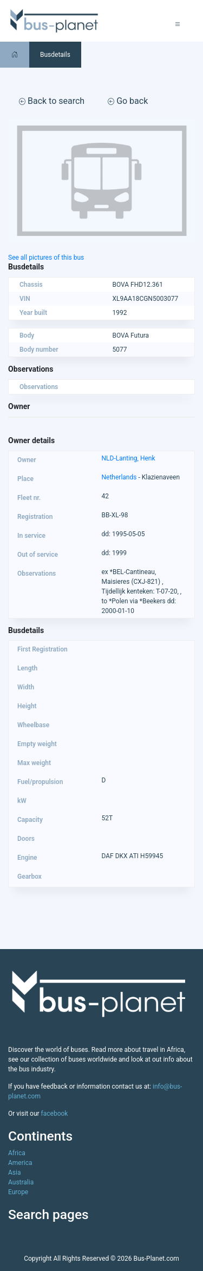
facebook (54, 1113)
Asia (14, 1172)
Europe (18, 1192)
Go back (128, 101)
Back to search (51, 101)
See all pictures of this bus (46, 257)
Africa (16, 1153)
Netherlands (119, 477)
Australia (21, 1182)
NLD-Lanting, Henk (128, 458)
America (20, 1163)
